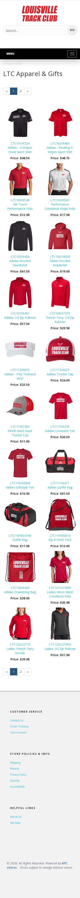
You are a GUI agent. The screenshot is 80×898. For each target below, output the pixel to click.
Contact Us (16, 720)
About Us (15, 817)
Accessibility (17, 786)
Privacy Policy (18, 774)
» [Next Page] (29, 92)
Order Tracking (19, 726)
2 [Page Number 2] (22, 91)
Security (14, 780)
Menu (10, 53)
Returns (14, 768)
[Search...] (34, 31)
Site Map (15, 823)
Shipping (15, 762)
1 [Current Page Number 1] (15, 92)
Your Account (18, 732)
